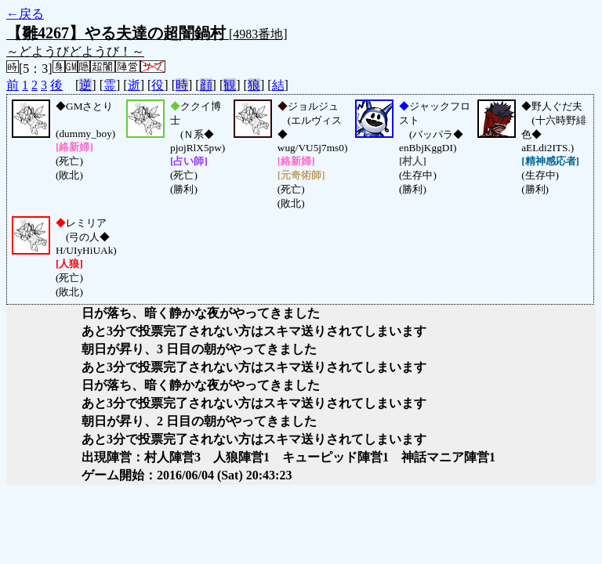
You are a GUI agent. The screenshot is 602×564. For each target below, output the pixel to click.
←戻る (25, 13)
